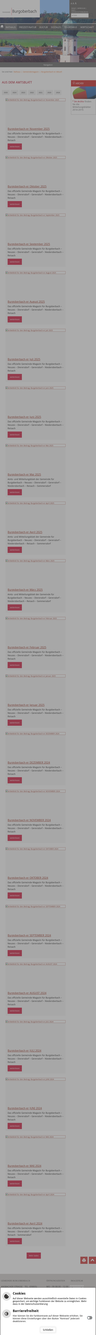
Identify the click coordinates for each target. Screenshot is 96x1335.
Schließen (48, 1329)
